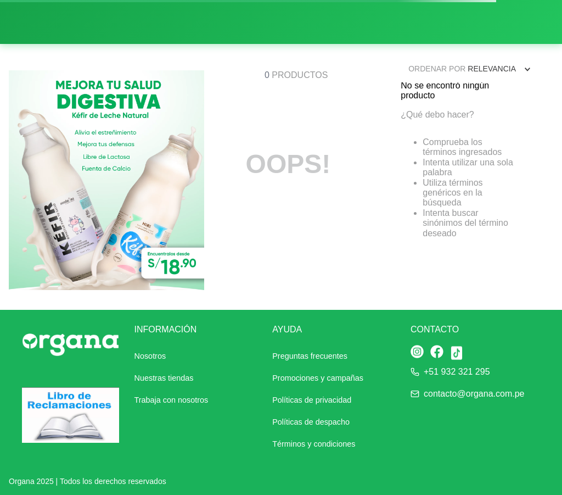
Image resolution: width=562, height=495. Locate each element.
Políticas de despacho (311, 422)
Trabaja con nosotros (171, 400)
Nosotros (150, 356)
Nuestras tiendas (164, 378)
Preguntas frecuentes (309, 356)
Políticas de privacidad (311, 400)
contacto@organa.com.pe (474, 393)
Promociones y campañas (317, 378)
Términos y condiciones (313, 444)
